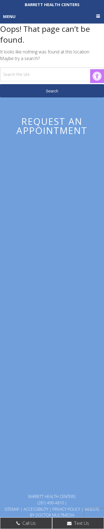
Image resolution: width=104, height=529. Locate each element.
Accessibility (36, 509)
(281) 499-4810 (50, 502)
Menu (9, 16)
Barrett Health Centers (52, 4)
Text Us (78, 523)
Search (52, 91)
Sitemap (11, 509)
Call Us (26, 523)
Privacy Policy (66, 509)
